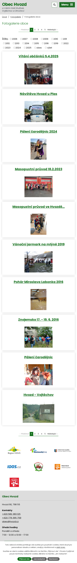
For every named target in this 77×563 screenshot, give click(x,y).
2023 (7, 47)
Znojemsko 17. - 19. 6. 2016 (38, 319)
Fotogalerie (16, 17)
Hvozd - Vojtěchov (39, 395)
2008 (35, 38)
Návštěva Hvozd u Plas (38, 94)
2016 (46, 43)
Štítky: (5, 38)
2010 (55, 38)
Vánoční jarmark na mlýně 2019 (39, 244)
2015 (36, 43)
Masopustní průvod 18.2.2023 (38, 169)
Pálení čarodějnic (38, 357)
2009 (45, 38)
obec (39, 47)
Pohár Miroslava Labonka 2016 (38, 282)
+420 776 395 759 (11, 517)
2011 (65, 38)
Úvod (4, 17)
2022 (66, 43)
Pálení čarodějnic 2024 (38, 131)
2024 (18, 47)
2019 (56, 43)
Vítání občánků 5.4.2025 (38, 56)
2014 (27, 43)
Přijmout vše (24, 559)
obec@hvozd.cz (10, 521)
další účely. (60, 547)
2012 (7, 43)
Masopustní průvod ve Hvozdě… (38, 207)
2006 (14, 38)
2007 (25, 38)
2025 (28, 47)
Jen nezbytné (39, 559)
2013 (17, 43)
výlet (49, 47)
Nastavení (53, 559)
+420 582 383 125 (11, 514)
